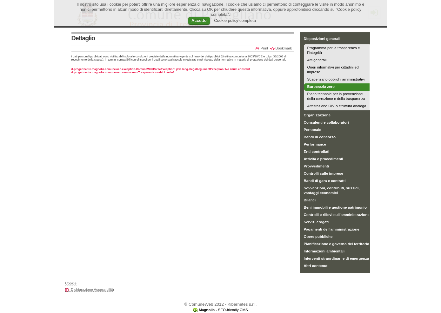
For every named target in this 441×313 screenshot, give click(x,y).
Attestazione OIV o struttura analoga (336, 106)
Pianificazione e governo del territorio (336, 244)
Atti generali (317, 60)
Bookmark (284, 48)
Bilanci (310, 200)
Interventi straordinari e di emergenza (336, 258)
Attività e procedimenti (323, 159)
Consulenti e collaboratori (326, 122)
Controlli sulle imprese (323, 173)
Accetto (199, 20)
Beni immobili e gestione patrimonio (335, 207)
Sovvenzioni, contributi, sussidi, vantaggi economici (332, 190)
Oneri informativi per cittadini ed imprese (333, 69)
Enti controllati (317, 151)
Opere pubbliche (318, 236)
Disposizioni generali (322, 39)
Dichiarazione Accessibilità (92, 289)
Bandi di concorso (320, 137)
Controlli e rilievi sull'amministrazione (337, 215)
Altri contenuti (316, 266)
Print (264, 48)
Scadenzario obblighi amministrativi (336, 79)
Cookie (71, 283)
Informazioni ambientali (324, 251)
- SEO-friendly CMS (223, 310)
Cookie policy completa (235, 20)
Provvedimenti (316, 166)
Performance (315, 144)
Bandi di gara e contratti (325, 181)
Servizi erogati (316, 222)
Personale (312, 130)
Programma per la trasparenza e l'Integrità (333, 50)
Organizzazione (317, 115)
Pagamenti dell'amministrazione (331, 229)
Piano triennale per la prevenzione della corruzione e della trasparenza (336, 96)
